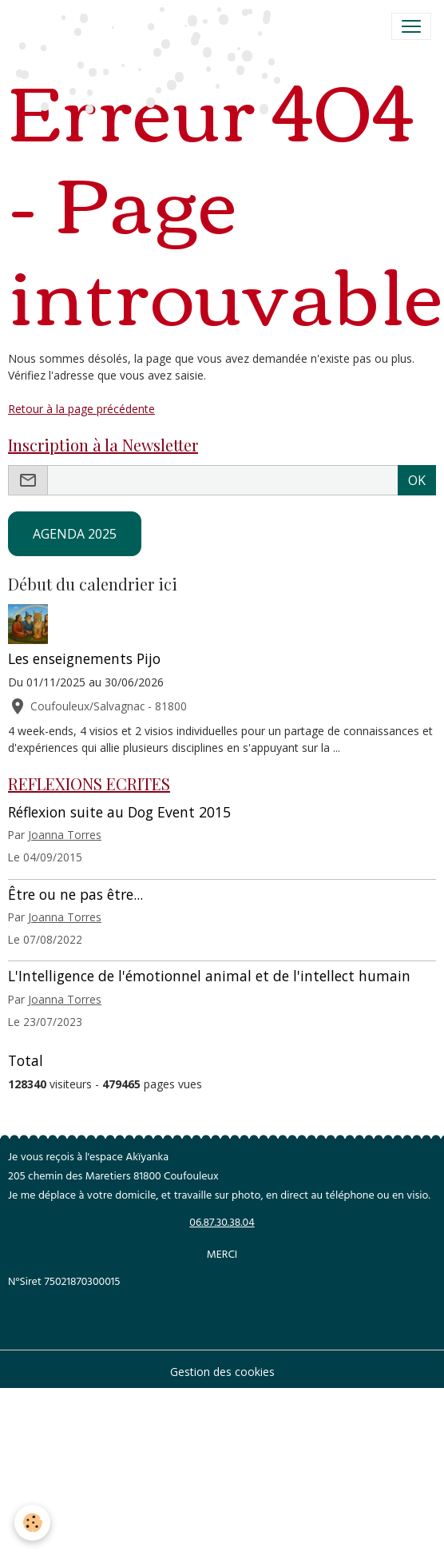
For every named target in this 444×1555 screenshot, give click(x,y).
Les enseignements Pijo (84, 658)
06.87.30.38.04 (221, 1224)
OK (417, 480)
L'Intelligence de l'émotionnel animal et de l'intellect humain (209, 975)
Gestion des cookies (222, 1371)
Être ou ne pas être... (75, 894)
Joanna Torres (64, 834)
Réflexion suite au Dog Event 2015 (119, 811)
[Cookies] (32, 1523)
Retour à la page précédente (81, 408)
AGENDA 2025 (75, 534)
